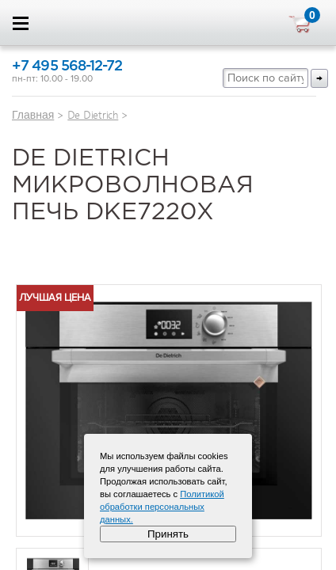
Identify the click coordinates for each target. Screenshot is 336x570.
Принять (168, 534)
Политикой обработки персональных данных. (162, 506)
